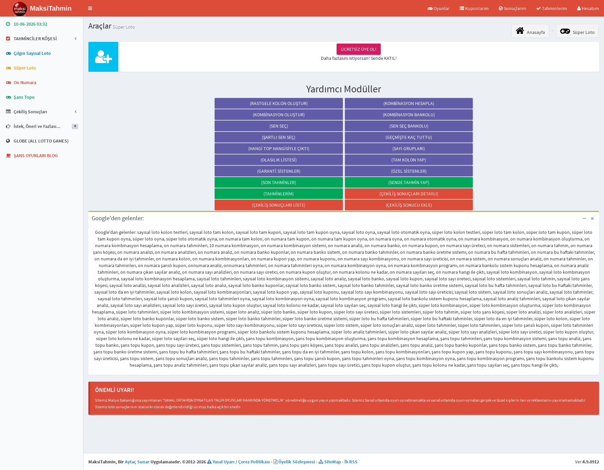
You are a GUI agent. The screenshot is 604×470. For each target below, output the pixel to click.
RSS (351, 462)
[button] (90, 8)
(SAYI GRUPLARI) (408, 148)
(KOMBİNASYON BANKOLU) (409, 115)
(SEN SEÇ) (278, 126)
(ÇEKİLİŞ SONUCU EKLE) (409, 205)
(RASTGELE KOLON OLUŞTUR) (279, 103)
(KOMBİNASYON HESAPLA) (408, 103)
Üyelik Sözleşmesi (294, 462)
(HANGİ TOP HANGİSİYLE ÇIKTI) (278, 148)
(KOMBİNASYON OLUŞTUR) (279, 115)
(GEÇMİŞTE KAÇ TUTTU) (408, 137)
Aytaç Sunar (137, 462)
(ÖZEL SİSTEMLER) (409, 171)
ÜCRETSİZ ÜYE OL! (358, 49)
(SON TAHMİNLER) (278, 182)
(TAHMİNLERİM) (278, 194)
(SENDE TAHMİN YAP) (408, 182)
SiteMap (330, 462)
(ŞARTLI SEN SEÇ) (278, 137)
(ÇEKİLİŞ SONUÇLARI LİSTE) (278, 205)
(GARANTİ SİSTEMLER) (278, 171)
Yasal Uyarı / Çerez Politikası (238, 462)
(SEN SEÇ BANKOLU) (408, 126)
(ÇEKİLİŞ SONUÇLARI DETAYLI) (408, 194)
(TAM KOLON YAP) (408, 160)
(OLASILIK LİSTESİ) (278, 160)
